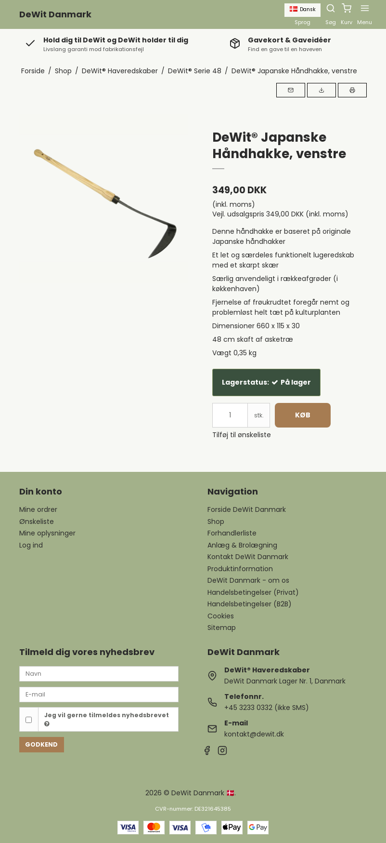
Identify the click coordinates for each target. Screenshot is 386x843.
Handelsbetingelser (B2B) (249, 604)
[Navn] (99, 673)
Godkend (41, 744)
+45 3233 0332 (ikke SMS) (266, 707)
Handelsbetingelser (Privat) (253, 592)
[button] (290, 90)
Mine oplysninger (47, 533)
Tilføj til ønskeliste (241, 435)
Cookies (220, 616)
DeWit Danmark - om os (248, 580)
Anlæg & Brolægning (242, 545)
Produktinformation (240, 569)
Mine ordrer (38, 509)
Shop (215, 521)
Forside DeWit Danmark (246, 509)
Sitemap (221, 627)
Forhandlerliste (232, 533)
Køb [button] (302, 415)
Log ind (31, 545)
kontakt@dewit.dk (254, 734)
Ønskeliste (36, 521)
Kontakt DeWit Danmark (247, 557)
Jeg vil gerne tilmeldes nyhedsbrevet (106, 719)
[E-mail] (99, 694)
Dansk (303, 9)
